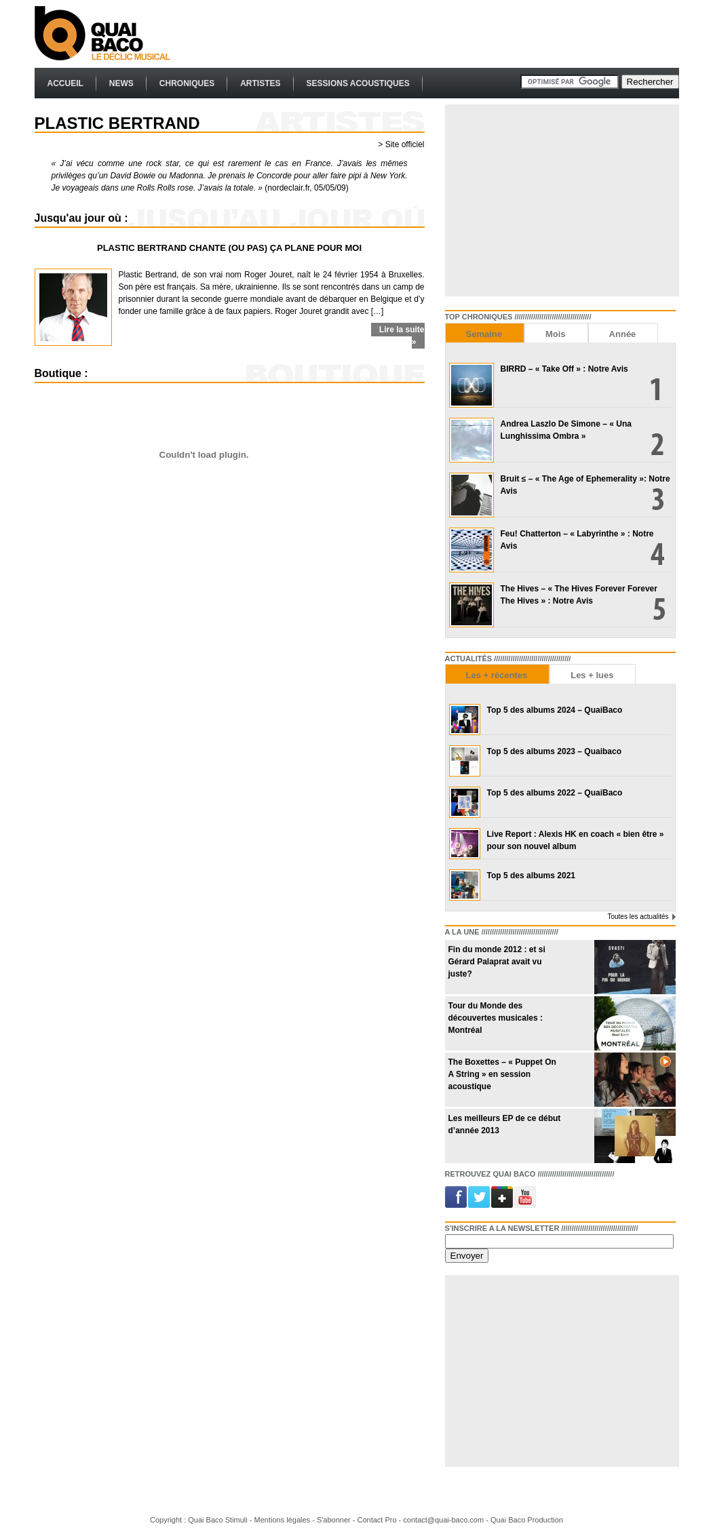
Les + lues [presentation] (592, 675)
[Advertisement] (432, 33)
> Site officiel (401, 144)
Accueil (65, 83)
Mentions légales (282, 1520)
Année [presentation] (622, 334)
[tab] (484, 332)
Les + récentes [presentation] (497, 675)
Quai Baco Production (526, 1520)
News (121, 83)
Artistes (260, 83)
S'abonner (334, 1520)
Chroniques (186, 83)
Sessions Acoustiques (358, 83)
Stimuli (236, 1520)
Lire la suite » (402, 336)
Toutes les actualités (637, 916)
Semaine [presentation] (484, 334)
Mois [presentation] (555, 334)
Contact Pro (376, 1520)
